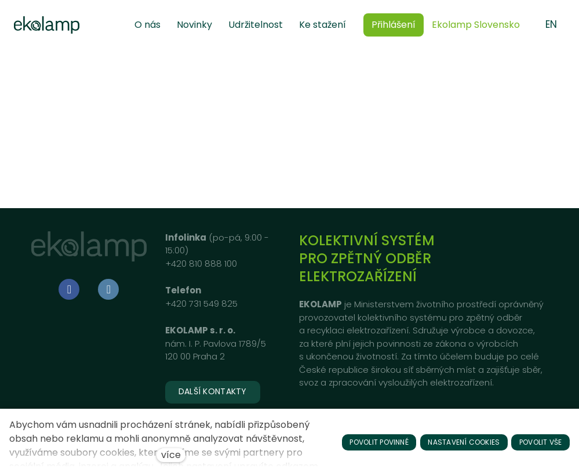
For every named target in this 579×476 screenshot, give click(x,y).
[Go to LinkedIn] (108, 289)
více (171, 455)
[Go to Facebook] (69, 289)
